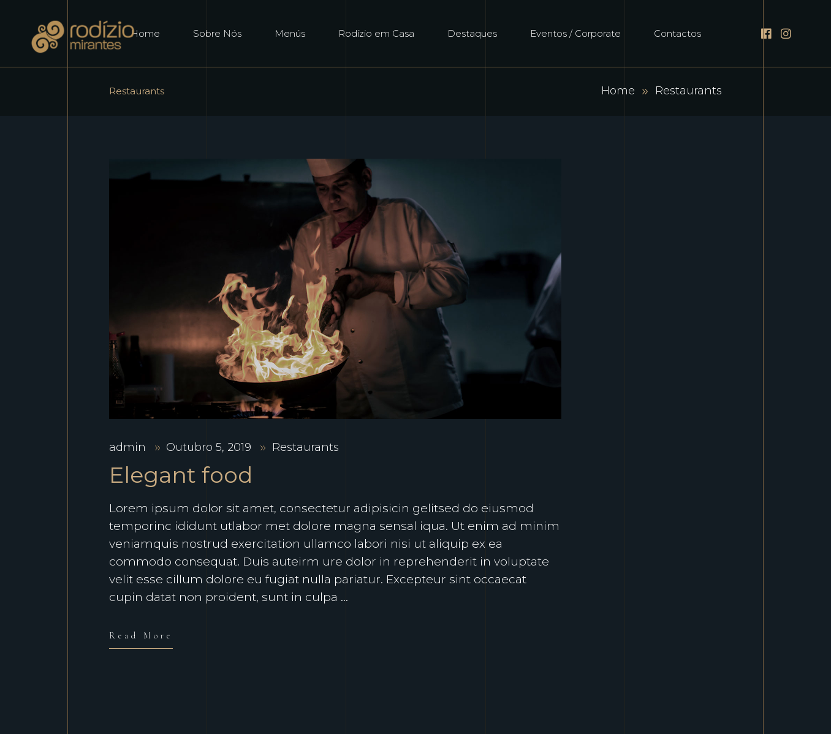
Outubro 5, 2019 (210, 447)
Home (618, 90)
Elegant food (180, 474)
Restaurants (305, 447)
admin (129, 447)
